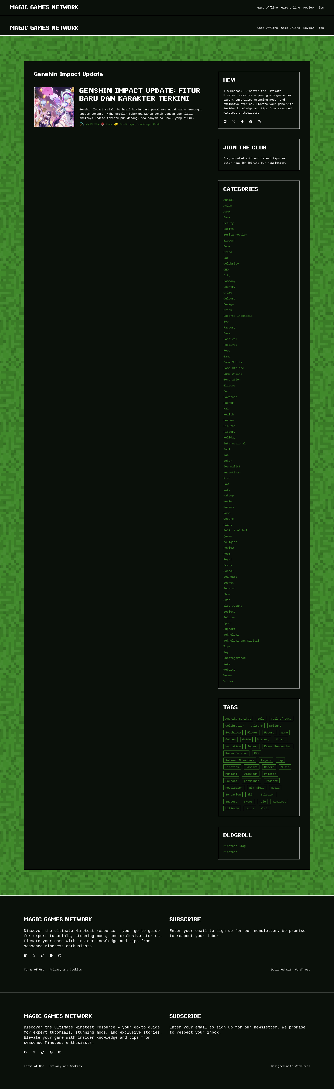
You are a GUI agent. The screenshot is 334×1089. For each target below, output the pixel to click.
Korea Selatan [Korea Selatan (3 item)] (236, 753)
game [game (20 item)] (284, 732)
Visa (226, 663)
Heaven (228, 420)
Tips (226, 646)
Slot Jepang (232, 605)
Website (229, 669)
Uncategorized (234, 658)
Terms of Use (34, 969)
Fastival (230, 339)
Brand (227, 252)
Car (226, 258)
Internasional (234, 443)
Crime (227, 292)
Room (226, 553)
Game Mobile (232, 362)
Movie (227, 501)
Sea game (230, 576)
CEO (226, 269)
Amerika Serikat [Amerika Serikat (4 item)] (238, 718)
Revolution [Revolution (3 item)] (233, 788)
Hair (226, 408)
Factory (229, 327)
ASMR (226, 211)
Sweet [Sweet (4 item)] (248, 801)
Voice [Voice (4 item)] (250, 808)
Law (226, 484)
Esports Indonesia (237, 316)
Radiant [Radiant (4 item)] (272, 781)
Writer (228, 681)
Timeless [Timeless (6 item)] (279, 801)
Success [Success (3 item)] (231, 801)
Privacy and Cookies (65, 969)
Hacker (228, 403)
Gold (226, 391)
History (229, 432)
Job (226, 455)
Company (229, 281)
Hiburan (229, 426)
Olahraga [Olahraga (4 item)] (251, 774)
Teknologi (231, 634)
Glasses (229, 385)
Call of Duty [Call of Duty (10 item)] (281, 718)
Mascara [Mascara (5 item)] (252, 767)
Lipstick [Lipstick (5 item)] (232, 767)
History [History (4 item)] (263, 739)
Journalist (231, 466)
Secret (228, 582)
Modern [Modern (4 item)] (269, 767)
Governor (230, 397)
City (226, 275)
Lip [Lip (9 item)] (280, 760)
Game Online (232, 374)
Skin (226, 600)
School (228, 571)
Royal (227, 559)
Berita (228, 229)
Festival (230, 345)
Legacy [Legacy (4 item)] (266, 760)
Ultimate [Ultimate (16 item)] (232, 808)
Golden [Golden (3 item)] (230, 739)
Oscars (228, 519)
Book (226, 246)
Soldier (229, 617)
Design (228, 304)
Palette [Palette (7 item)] (270, 774)
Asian (227, 205)
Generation (231, 379)
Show (226, 594)
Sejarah (229, 588)
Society (229, 611)
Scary (227, 565)
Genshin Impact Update (148, 124)
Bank (226, 217)
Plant (227, 524)
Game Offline (233, 368)
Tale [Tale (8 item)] (262, 801)
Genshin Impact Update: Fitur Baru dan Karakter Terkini (140, 94)
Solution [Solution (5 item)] (267, 794)
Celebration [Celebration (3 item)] (234, 725)
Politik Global (235, 530)
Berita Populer (235, 234)
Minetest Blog (234, 846)
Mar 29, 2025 (92, 124)
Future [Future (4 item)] (269, 732)
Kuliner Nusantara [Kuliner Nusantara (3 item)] (239, 760)
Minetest (230, 852)
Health (228, 414)
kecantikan (231, 472)
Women (227, 675)
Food (226, 350)
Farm (226, 333)
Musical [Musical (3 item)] (231, 774)
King (226, 478)
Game (109, 124)
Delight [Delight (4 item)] (275, 725)
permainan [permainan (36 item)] (251, 781)
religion (230, 542)
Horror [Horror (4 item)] (281, 739)
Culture (229, 298)
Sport (227, 623)
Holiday (229, 437)
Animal (228, 200)
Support (229, 629)
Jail (226, 449)
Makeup (228, 495)
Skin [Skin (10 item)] (250, 794)
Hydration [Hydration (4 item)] (233, 746)
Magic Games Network (44, 7)
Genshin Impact (127, 124)
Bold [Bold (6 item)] (261, 718)
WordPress (302, 969)
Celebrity (231, 263)
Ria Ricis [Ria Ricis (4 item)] (256, 788)
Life (226, 490)
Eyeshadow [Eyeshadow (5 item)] (233, 732)
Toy (226, 652)
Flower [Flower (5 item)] (252, 732)
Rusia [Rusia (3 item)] (275, 788)
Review (228, 548)
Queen (227, 536)
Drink (227, 310)
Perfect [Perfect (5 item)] (231, 781)
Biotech (229, 240)
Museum (228, 507)
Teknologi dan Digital (241, 640)
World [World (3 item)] (265, 808)
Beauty (228, 223)
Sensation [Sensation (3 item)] (233, 794)
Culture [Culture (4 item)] (257, 725)
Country (229, 287)
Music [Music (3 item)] (285, 767)
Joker (227, 461)
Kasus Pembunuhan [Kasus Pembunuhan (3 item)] (277, 746)
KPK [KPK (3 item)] (256, 753)
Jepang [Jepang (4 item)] (252, 746)
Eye (226, 321)
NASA (226, 513)
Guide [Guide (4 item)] (246, 739)
